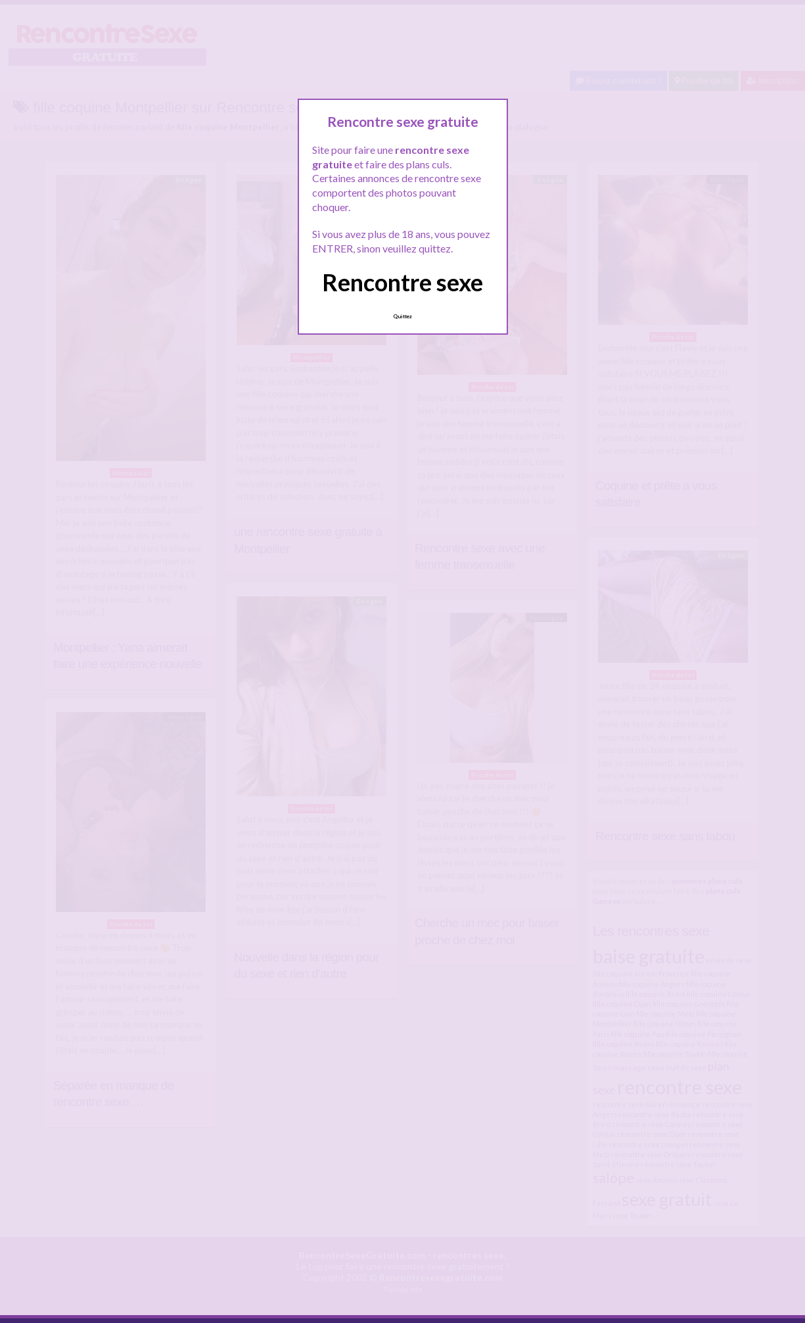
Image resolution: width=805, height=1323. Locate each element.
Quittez (402, 316)
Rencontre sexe (402, 282)
